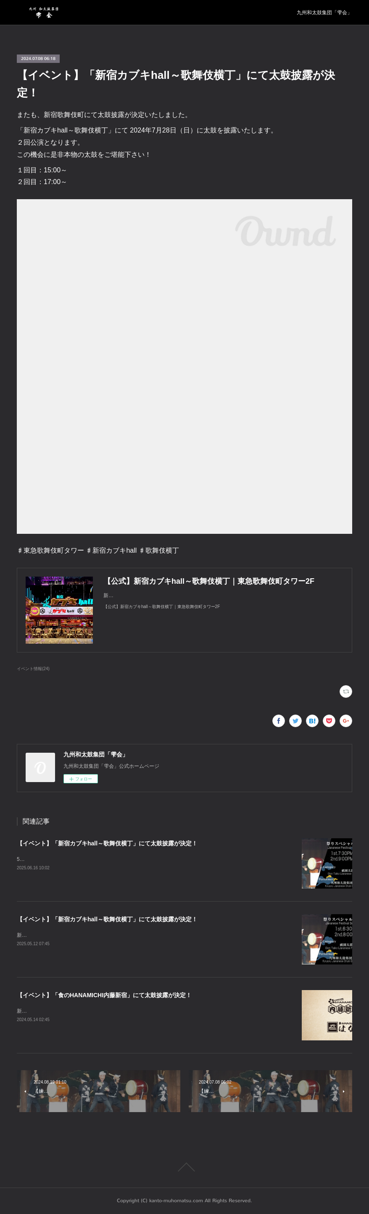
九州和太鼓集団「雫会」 (324, 12)
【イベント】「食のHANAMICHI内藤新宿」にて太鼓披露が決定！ (104, 995)
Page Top (184, 1167)
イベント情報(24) (33, 668)
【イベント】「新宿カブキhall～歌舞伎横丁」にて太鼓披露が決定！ (107, 843)
